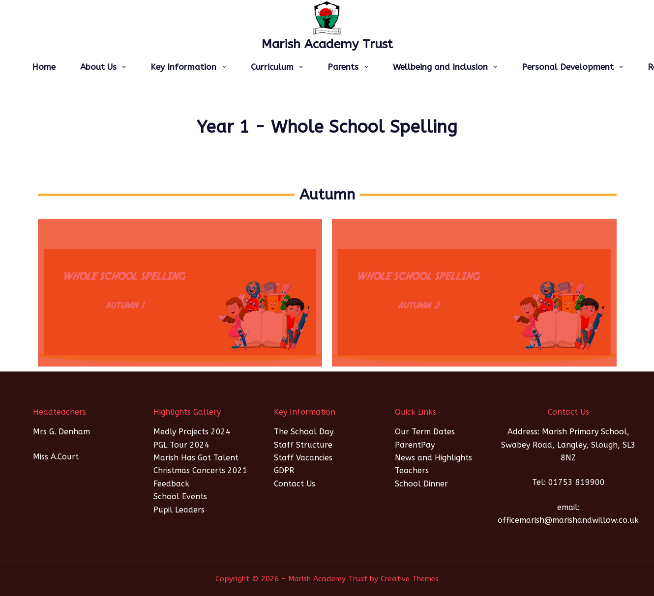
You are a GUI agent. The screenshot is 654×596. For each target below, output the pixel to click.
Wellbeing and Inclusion (447, 67)
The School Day (303, 431)
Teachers (412, 470)
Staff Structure (303, 445)
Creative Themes (410, 578)
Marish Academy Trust (327, 44)
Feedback (171, 483)
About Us (105, 67)
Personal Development (574, 67)
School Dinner (421, 483)
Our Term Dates (425, 431)
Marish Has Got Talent (195, 457)
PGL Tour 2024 (181, 445)
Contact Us (294, 483)
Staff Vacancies (303, 457)
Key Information (190, 67)
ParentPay (415, 445)
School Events (180, 496)
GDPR (284, 470)
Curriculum (279, 67)
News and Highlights (433, 457)
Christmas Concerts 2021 (200, 470)
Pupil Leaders (179, 509)
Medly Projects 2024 (192, 431)
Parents (349, 67)
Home (44, 67)
